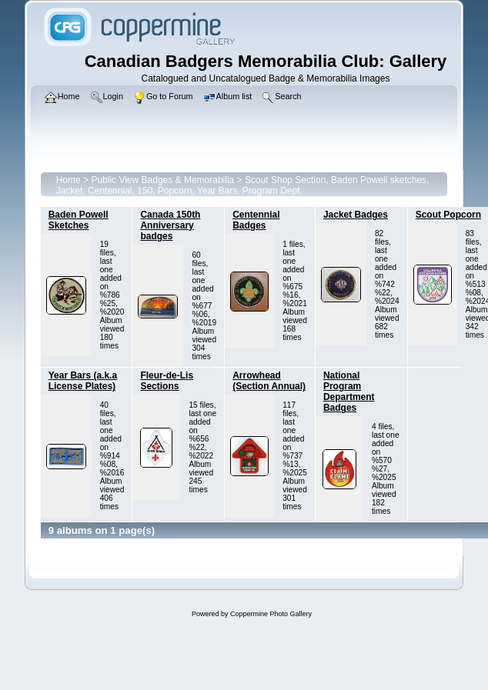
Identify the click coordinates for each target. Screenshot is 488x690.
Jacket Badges (355, 214)
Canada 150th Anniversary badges (170, 225)
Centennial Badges (255, 220)
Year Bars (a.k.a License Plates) (82, 381)
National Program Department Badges (349, 391)
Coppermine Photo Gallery (271, 614)
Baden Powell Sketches (78, 220)
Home (68, 180)
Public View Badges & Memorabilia (162, 180)
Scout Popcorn (448, 214)
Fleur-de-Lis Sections (166, 381)
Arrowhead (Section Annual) (269, 381)
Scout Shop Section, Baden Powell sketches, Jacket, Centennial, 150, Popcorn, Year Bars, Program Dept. (243, 185)
